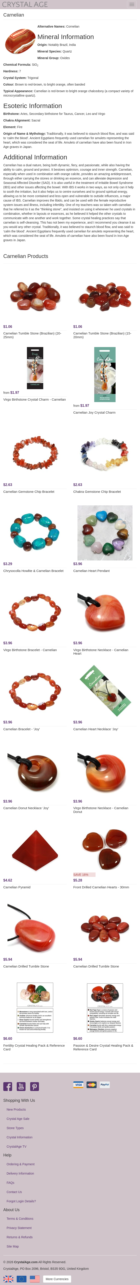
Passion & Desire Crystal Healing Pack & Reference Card (103, 1047)
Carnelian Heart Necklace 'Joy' (95, 729)
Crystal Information (19, 1137)
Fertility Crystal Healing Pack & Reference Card (34, 1047)
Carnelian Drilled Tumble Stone (26, 966)
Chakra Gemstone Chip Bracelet (97, 491)
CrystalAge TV (16, 1146)
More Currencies (57, 1279)
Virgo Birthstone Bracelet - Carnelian (30, 650)
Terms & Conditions (20, 1218)
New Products (16, 1109)
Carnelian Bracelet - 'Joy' (21, 729)
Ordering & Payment (21, 1164)
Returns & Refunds (20, 1237)
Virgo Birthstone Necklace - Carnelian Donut (100, 810)
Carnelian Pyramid (16, 887)
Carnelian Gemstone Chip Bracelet (28, 491)
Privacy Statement (19, 1228)
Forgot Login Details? (21, 1201)
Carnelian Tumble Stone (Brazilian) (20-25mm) (32, 335)
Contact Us (14, 1192)
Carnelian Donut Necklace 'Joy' (26, 808)
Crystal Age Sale (18, 1119)
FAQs (10, 1182)
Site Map (13, 1246)
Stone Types (15, 1128)
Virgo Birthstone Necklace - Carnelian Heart (100, 652)
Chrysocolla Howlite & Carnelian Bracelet (33, 571)
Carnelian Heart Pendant (91, 571)
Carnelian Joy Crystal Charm (94, 412)
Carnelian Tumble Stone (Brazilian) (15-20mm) (102, 335)
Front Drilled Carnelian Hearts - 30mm (101, 887)
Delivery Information (20, 1173)
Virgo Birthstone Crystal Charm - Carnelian (34, 399)
